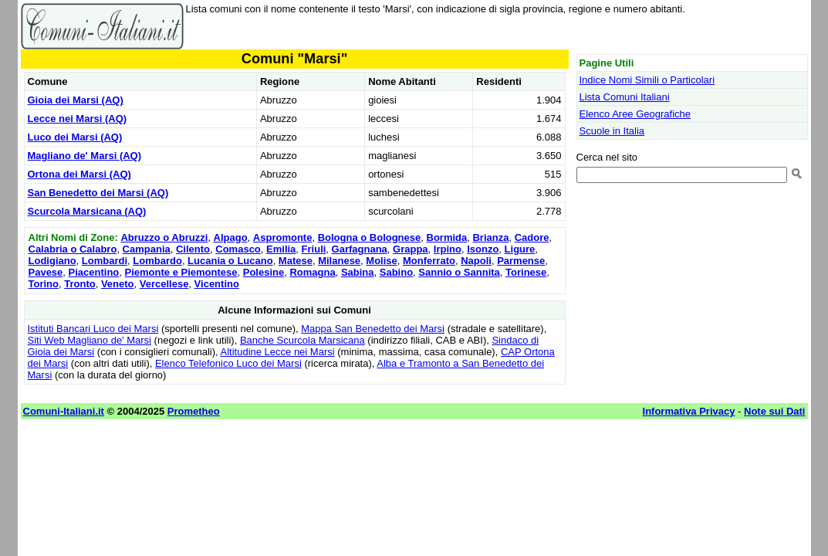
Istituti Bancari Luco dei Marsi (93, 328)
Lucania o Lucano (230, 260)
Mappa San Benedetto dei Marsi (372, 328)
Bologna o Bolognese (369, 237)
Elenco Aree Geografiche (635, 114)
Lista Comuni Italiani (625, 97)
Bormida (447, 237)
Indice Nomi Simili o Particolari (647, 80)
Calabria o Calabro (73, 249)
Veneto (117, 284)
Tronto (79, 284)
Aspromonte (283, 237)
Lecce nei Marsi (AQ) (77, 118)
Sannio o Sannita (458, 272)
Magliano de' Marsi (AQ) (85, 155)
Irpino (447, 249)
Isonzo (482, 249)
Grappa (410, 249)
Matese (296, 260)
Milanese (339, 260)
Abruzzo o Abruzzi (164, 237)
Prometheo (193, 411)
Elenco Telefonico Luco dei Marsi (228, 363)
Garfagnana (359, 249)
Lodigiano (52, 260)
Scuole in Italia (612, 131)
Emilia (281, 249)
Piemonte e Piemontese (181, 272)
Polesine (263, 272)
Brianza (490, 237)
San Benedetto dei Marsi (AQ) (98, 192)
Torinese (525, 272)
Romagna (312, 272)
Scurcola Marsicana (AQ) (87, 211)
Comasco (238, 249)
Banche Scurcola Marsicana (302, 340)
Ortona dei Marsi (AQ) (79, 174)
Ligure (520, 249)
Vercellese (164, 284)
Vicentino (216, 284)
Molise (381, 260)
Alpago (231, 237)
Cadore (532, 237)
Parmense (521, 260)
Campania (147, 249)
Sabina (357, 272)
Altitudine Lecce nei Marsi (278, 352)
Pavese (46, 272)
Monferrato (429, 260)
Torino (44, 284)
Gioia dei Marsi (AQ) (75, 100)
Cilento (193, 249)
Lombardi (104, 260)
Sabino (396, 272)
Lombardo (157, 260)
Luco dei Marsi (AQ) (75, 137)
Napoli (476, 260)
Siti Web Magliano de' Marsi (89, 340)
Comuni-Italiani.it (63, 411)
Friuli (314, 249)
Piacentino (94, 272)
